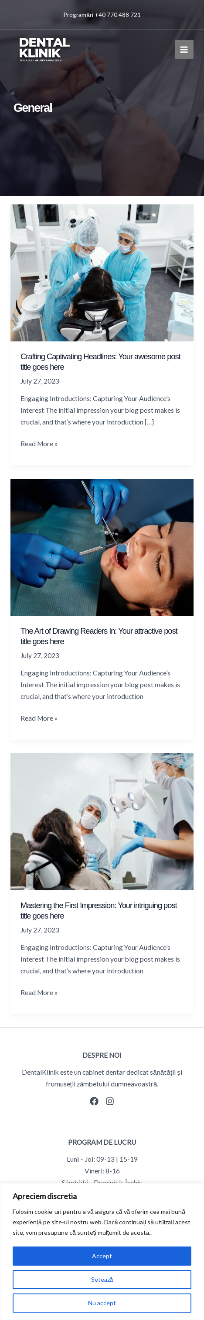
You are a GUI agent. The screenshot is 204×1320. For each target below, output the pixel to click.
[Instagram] (109, 1101)
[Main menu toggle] (184, 49)
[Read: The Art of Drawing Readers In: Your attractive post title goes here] (102, 546)
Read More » (39, 444)
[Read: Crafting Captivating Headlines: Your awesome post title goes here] (102, 272)
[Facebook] (94, 1101)
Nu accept (102, 1303)
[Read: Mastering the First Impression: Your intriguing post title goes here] (102, 821)
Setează (102, 1279)
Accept (102, 1256)
